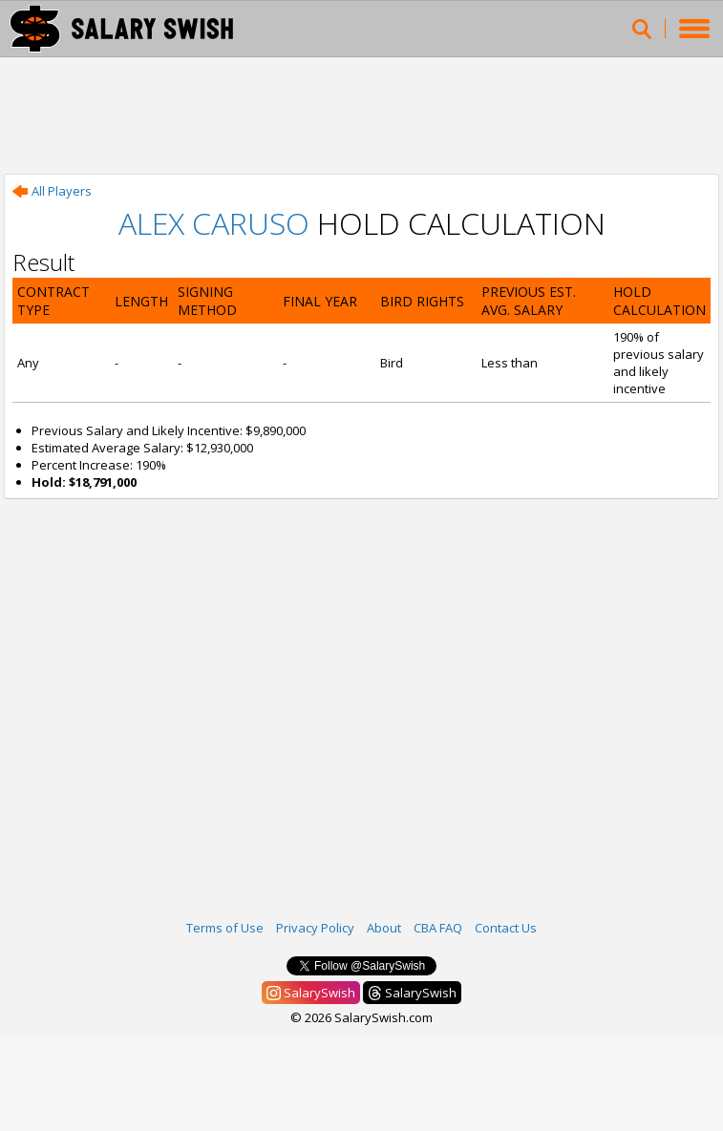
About (384, 927)
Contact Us (506, 927)
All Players (52, 190)
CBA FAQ (438, 927)
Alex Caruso (213, 222)
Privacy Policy (315, 927)
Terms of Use (225, 927)
